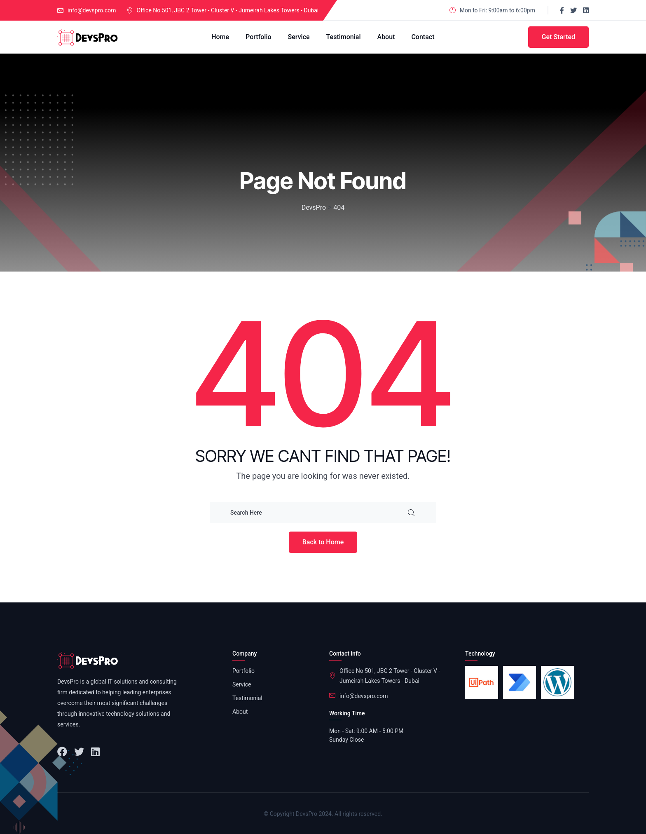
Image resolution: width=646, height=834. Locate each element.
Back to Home (323, 542)
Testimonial (343, 37)
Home (220, 37)
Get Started (558, 37)
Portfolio (259, 37)
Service (299, 37)
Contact (422, 37)
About (386, 37)
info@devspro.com (92, 10)
